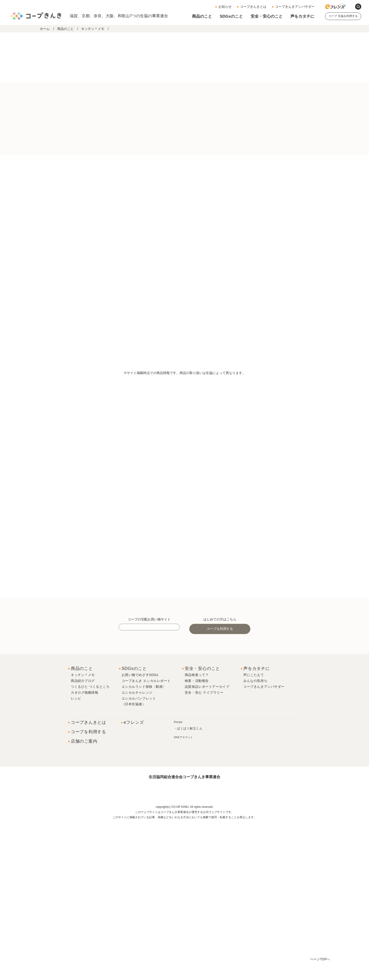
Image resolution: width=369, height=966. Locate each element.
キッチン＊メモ (92, 29)
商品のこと (202, 16)
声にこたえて (253, 815)
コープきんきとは (253, 6)
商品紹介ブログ (83, 821)
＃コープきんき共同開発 (152, 225)
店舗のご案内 (84, 881)
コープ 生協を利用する (343, 16)
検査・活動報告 (197, 821)
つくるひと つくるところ (90, 827)
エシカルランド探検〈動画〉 (144, 827)
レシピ (76, 838)
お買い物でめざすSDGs (140, 815)
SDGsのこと (231, 16)
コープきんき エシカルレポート (146, 821)
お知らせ (225, 6)
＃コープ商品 (121, 225)
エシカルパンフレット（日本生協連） (139, 841)
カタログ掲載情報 (84, 832)
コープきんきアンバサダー (295, 6)
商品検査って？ (197, 815)
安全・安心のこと (267, 16)
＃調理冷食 (182, 225)
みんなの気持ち (255, 821)
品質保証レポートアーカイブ (207, 827)
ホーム (45, 29)
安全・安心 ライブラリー (204, 832)
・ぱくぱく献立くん (188, 868)
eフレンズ (134, 862)
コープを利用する (220, 769)
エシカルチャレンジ (137, 832)
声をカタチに (302, 16)
